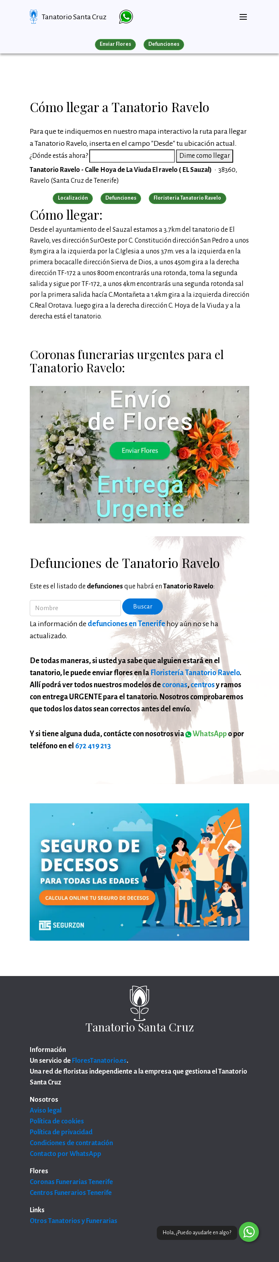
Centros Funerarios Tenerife (71, 1193)
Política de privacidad (61, 1132)
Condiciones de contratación (71, 1143)
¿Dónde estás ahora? (59, 155)
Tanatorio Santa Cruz (74, 17)
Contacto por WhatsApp (65, 1154)
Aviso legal (46, 1110)
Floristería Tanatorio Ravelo (195, 673)
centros (203, 685)
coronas (174, 685)
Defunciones (163, 44)
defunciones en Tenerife (126, 624)
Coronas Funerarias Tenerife (71, 1182)
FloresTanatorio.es (99, 1060)
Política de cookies (57, 1121)
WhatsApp (206, 734)
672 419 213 (93, 746)
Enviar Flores (115, 44)
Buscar (142, 606)
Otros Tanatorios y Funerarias (73, 1221)
